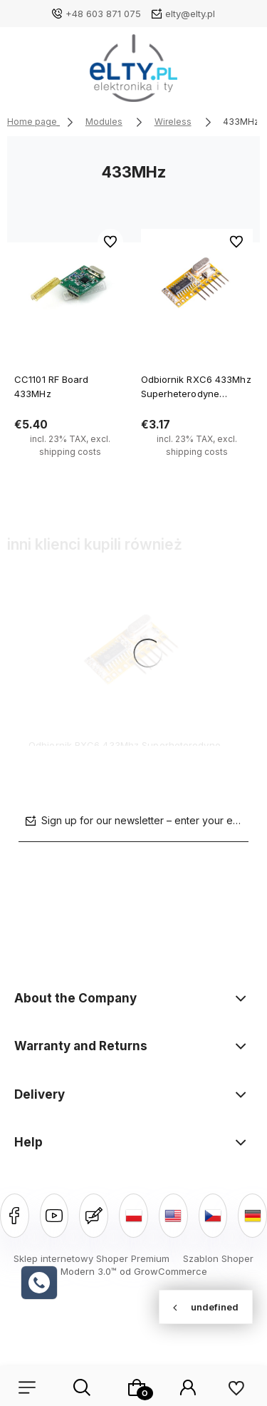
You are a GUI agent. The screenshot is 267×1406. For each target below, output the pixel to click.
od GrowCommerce (163, 1271)
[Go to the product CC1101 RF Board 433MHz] (70, 285)
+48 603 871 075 (103, 13)
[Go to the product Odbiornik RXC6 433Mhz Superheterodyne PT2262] (197, 285)
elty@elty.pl (190, 13)
